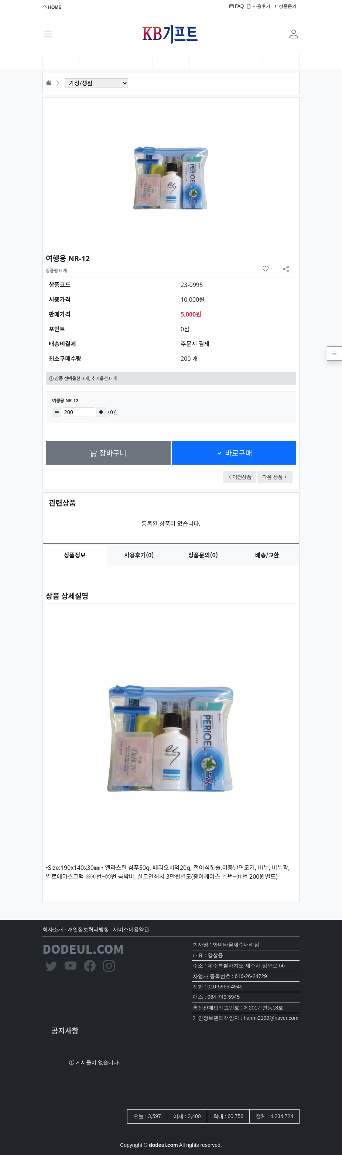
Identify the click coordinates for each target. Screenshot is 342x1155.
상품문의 (285, 6)
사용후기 (258, 6)
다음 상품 (277, 477)
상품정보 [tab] (75, 554)
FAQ (236, 6)
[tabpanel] (171, 727)
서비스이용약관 (131, 929)
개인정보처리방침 (88, 929)
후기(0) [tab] (139, 554)
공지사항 (65, 1030)
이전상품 (245, 477)
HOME (51, 7)
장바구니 (108, 452)
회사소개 (52, 929)
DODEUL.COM (83, 948)
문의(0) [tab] (203, 554)
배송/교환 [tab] (267, 554)
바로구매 (234, 452)
